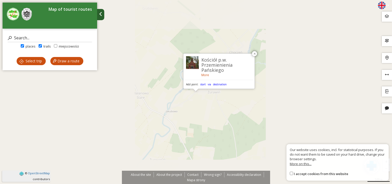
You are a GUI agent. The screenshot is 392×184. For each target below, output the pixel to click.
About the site (141, 174)
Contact (193, 174)
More (205, 75)
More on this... (301, 164)
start (203, 84)
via (209, 84)
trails (45, 46)
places (28, 46)
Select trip (30, 61)
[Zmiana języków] (383, 5)
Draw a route (66, 61)
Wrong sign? (213, 174)
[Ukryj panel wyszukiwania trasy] (100, 14)
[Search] (50, 38)
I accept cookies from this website (321, 173)
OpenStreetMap (39, 173)
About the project (169, 174)
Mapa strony (196, 180)
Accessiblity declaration (244, 174)
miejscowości (66, 46)
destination (220, 84)
